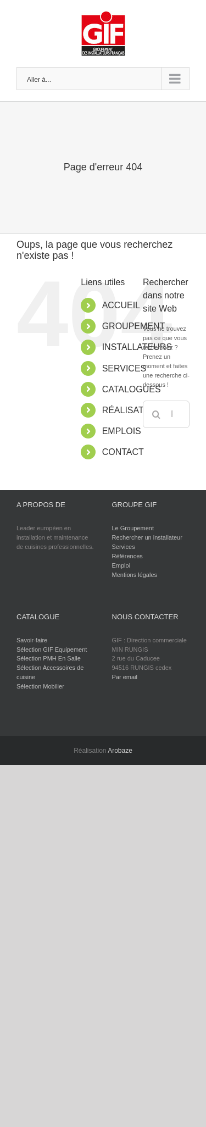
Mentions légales (135, 574)
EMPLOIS (121, 431)
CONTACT (123, 452)
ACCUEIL (121, 305)
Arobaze (120, 750)
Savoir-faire (31, 640)
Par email (124, 677)
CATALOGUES (131, 389)
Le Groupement (133, 528)
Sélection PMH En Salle (48, 658)
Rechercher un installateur (147, 537)
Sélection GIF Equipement (51, 649)
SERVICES (124, 368)
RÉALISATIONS (133, 410)
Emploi (121, 565)
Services (123, 546)
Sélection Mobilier (40, 686)
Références (127, 556)
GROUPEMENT (133, 326)
